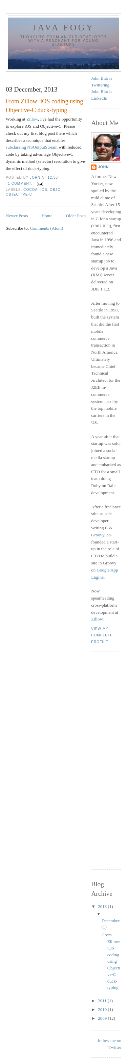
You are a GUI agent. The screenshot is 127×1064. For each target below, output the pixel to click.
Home (47, 215)
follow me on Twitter (109, 1044)
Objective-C (19, 194)
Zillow (32, 119)
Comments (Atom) (46, 228)
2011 (103, 1000)
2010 (103, 1009)
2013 (103, 906)
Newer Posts (17, 215)
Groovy (97, 534)
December (111, 920)
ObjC (55, 190)
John (103, 167)
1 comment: (21, 183)
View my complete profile (102, 635)
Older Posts (76, 215)
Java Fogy (63, 27)
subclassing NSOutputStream (32, 147)
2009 (103, 1018)
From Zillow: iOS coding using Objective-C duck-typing (44, 105)
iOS (43, 190)
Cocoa (30, 190)
